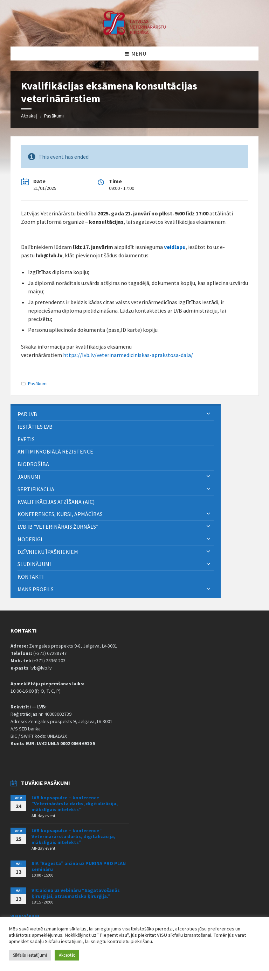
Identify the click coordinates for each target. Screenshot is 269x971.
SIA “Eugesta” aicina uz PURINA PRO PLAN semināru (79, 866)
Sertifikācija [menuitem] (36, 489)
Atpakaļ (29, 116)
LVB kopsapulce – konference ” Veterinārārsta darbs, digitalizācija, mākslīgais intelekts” (73, 836)
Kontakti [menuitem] (31, 576)
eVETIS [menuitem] (26, 439)
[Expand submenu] (208, 414)
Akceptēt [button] (67, 955)
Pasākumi (54, 116)
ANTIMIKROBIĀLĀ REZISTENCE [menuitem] (55, 451)
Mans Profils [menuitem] (36, 589)
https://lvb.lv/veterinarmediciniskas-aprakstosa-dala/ (128, 354)
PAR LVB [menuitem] (27, 413)
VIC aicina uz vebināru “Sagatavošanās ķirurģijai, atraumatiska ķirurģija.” (76, 893)
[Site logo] (134, 32)
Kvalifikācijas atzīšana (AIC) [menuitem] (56, 501)
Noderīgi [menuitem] (30, 539)
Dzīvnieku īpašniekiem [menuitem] (48, 551)
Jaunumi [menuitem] (29, 476)
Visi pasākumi (25, 916)
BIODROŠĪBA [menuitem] (34, 463)
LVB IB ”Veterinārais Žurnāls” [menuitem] (58, 526)
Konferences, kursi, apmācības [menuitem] (60, 514)
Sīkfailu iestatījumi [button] (30, 955)
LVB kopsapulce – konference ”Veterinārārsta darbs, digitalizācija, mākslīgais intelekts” (75, 803)
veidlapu (175, 246)
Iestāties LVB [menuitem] (35, 426)
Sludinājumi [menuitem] (34, 564)
